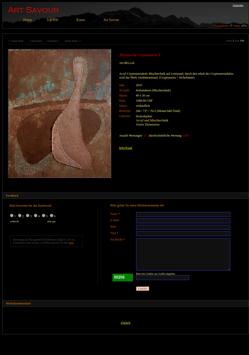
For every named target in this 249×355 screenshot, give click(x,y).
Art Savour (111, 20)
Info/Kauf (125, 148)
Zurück (125, 322)
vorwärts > (53, 40)
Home (27, 20)
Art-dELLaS (127, 63)
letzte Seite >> (73, 40)
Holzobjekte (144, 116)
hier (71, 242)
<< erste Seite (16, 40)
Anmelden (238, 5)
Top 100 (52, 20)
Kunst (80, 20)
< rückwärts (35, 40)
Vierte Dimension (147, 124)
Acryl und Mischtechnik (152, 120)
